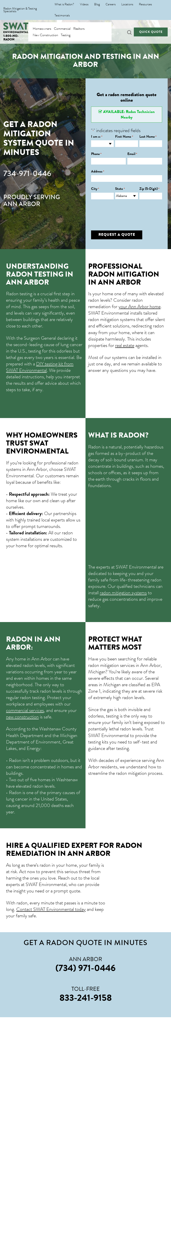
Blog (97, 4)
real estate (124, 345)
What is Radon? (64, 4)
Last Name (148, 137)
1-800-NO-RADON (10, 38)
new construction (22, 716)
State (120, 189)
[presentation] (125, 211)
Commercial (62, 28)
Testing (65, 35)
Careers (111, 4)
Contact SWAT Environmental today (51, 909)
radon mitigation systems (123, 592)
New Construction (45, 35)
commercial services (25, 710)
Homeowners (42, 28)
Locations (127, 4)
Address (97, 171)
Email (132, 154)
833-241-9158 (85, 997)
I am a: (96, 137)
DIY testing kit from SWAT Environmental (39, 367)
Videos (84, 4)
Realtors (79, 28)
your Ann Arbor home (139, 306)
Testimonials (62, 15)
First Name (124, 137)
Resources (145, 4)
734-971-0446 (27, 173)
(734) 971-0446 (85, 968)
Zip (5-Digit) (149, 189)
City (95, 189)
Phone (96, 154)
